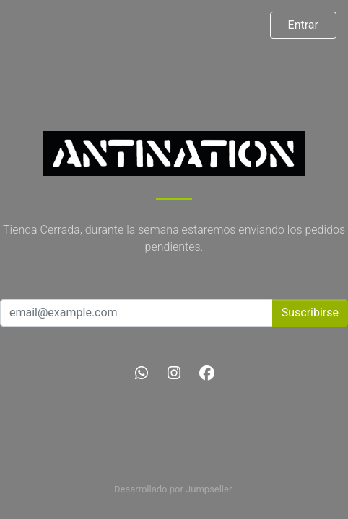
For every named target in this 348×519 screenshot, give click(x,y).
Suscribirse (310, 312)
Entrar (303, 25)
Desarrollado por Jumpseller (173, 489)
